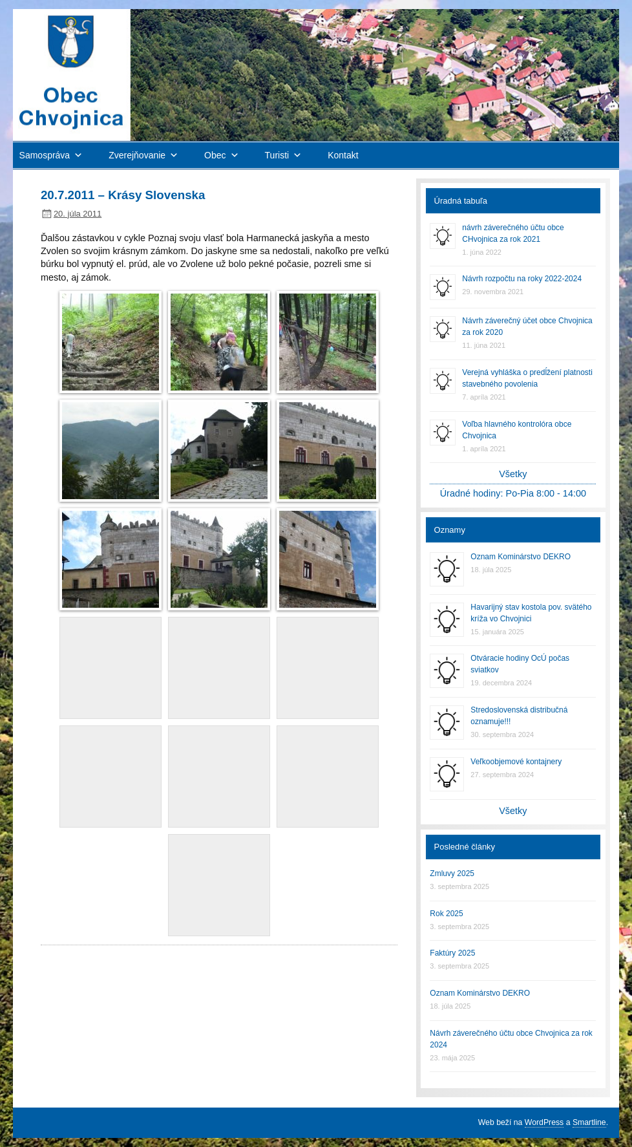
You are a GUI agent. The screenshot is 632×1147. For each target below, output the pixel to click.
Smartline (589, 1122)
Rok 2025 (446, 913)
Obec (215, 155)
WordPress (544, 1122)
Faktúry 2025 (452, 953)
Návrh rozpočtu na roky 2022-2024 (522, 278)
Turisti (277, 155)
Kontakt (343, 155)
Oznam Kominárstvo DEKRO (520, 556)
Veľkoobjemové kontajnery (516, 761)
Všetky (513, 474)
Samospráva (44, 155)
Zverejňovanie (137, 155)
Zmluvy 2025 (452, 873)
